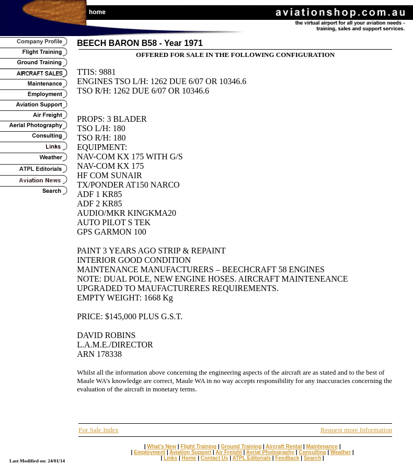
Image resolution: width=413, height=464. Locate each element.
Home (189, 458)
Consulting (312, 452)
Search (312, 458)
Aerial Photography (270, 452)
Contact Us (214, 458)
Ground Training (241, 446)
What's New (161, 446)
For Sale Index (98, 430)
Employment (149, 452)
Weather (340, 452)
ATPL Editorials (252, 458)
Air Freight (228, 452)
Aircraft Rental (284, 446)
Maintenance (322, 446)
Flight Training (198, 446)
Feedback (287, 458)
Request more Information (356, 430)
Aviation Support (190, 452)
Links (170, 458)
